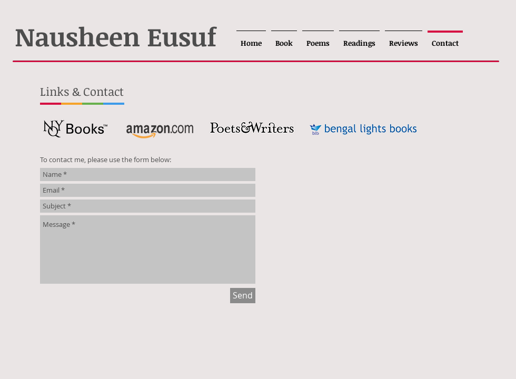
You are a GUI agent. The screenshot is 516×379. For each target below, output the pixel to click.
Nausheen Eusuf (115, 36)
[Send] (242, 295)
